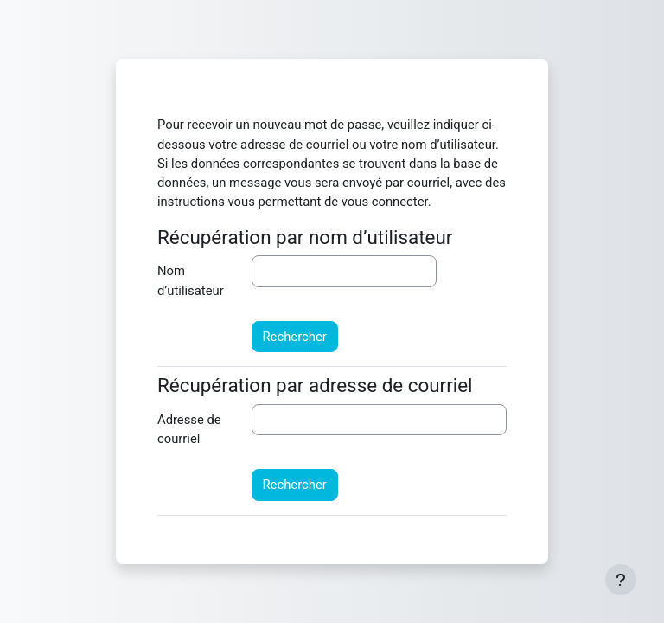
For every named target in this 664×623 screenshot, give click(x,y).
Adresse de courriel (189, 429)
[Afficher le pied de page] (620, 579)
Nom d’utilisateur (190, 280)
